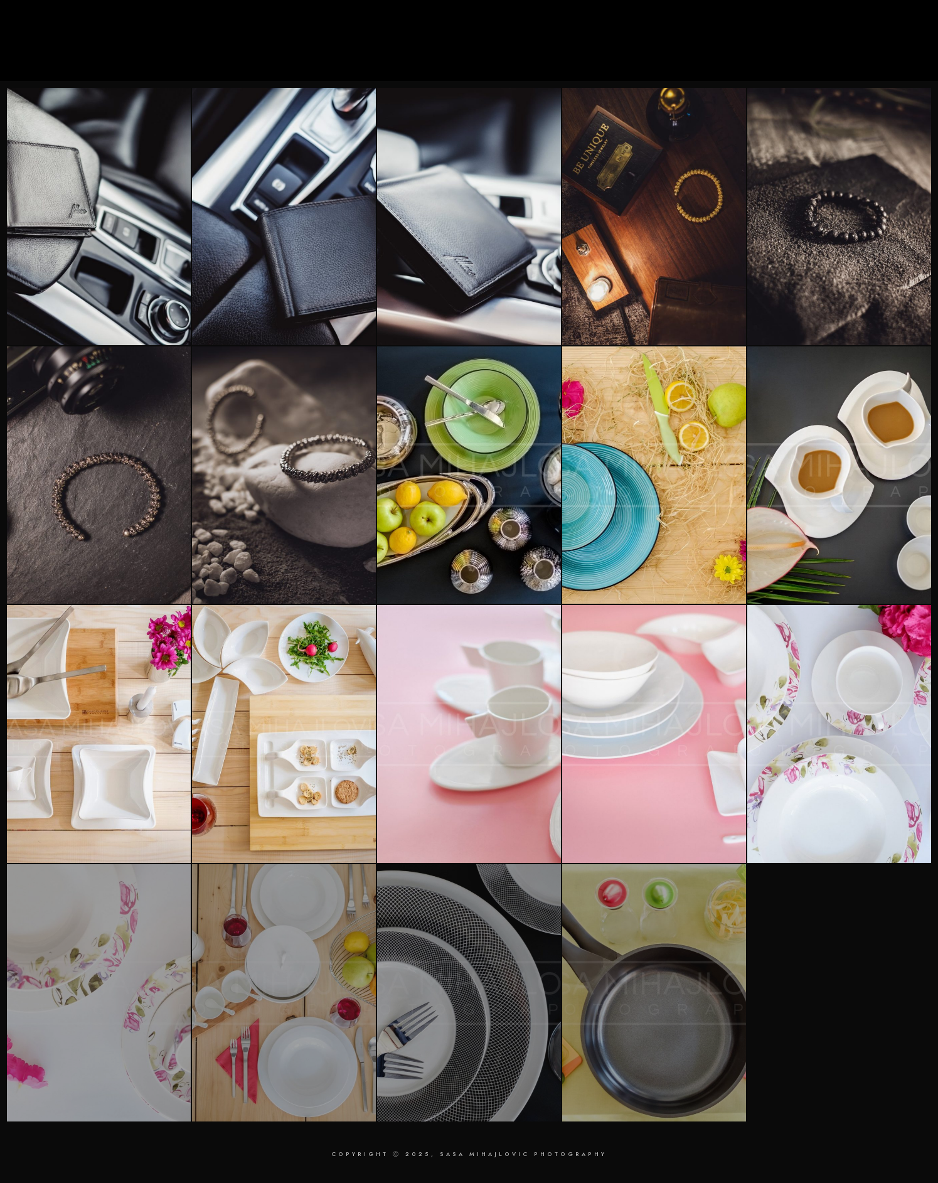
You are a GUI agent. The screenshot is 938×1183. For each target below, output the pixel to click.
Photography (668, 51)
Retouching (751, 51)
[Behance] (889, 25)
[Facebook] (829, 25)
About (816, 51)
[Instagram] (869, 25)
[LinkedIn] (849, 25)
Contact (874, 51)
